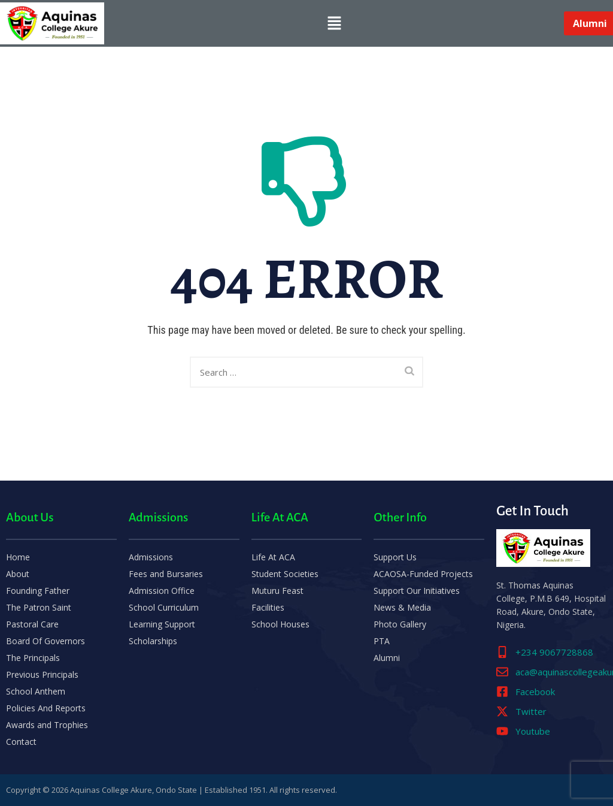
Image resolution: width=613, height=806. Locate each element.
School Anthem (35, 691)
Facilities (267, 607)
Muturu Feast (277, 590)
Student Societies (284, 573)
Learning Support (162, 624)
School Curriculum (164, 607)
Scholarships (153, 641)
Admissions (151, 557)
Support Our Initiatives (417, 590)
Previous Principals (42, 674)
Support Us (395, 557)
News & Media (402, 607)
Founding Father (37, 590)
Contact (21, 741)
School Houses (280, 624)
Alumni (387, 657)
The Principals (33, 657)
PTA (382, 641)
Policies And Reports (46, 708)
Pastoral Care (32, 624)
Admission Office (162, 590)
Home (18, 557)
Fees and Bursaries (166, 573)
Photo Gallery (400, 624)
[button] (334, 23)
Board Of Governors (45, 641)
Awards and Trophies (47, 724)
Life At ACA (273, 557)
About (17, 573)
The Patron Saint (38, 607)
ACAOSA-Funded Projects (423, 573)
